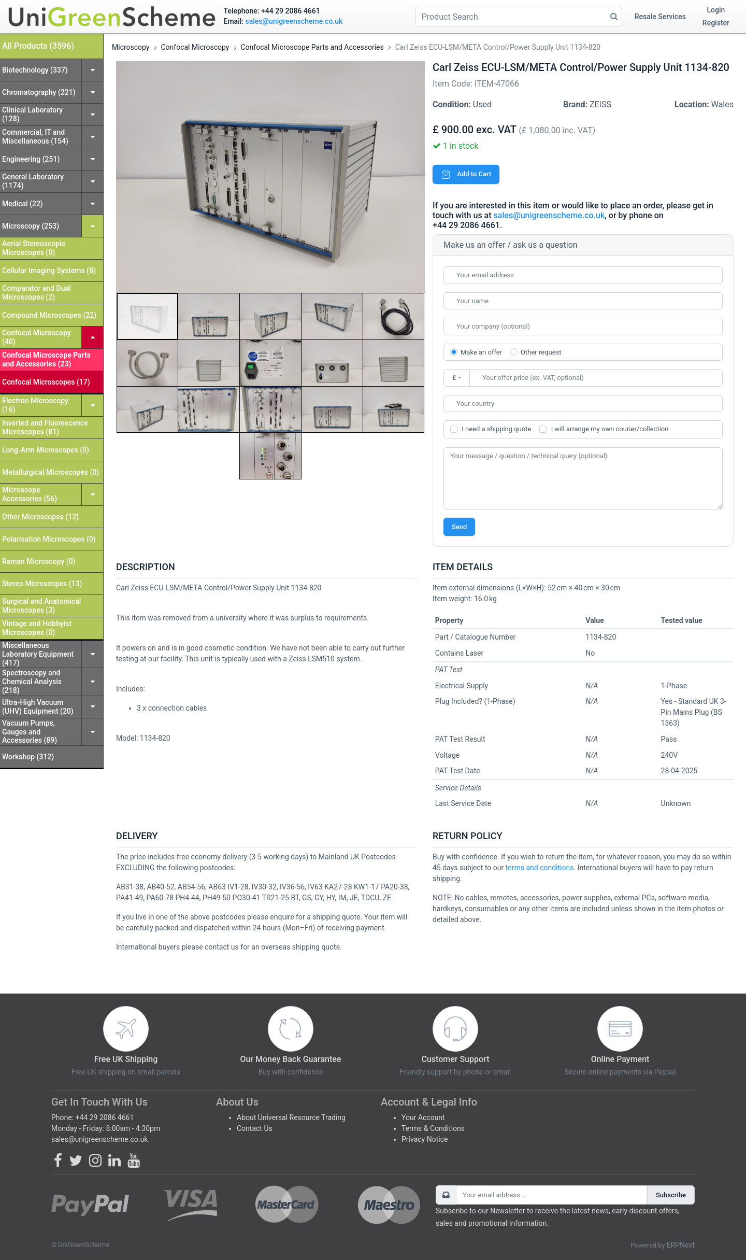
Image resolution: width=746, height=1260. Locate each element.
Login (716, 10)
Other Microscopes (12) (40, 517)
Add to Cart (466, 174)
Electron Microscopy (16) (35, 405)
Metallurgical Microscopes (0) (50, 472)
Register (715, 23)
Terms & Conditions (433, 1128)
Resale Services (660, 16)
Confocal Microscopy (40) (36, 337)
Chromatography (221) (39, 92)
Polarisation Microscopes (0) (49, 539)
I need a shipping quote (496, 429)
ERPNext (681, 1245)
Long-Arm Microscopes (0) (45, 450)
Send (459, 527)
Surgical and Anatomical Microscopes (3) (41, 605)
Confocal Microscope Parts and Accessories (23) (46, 359)
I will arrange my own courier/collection (610, 429)
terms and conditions (540, 867)
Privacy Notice (424, 1139)
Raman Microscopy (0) (39, 561)
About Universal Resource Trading (291, 1117)
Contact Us (254, 1128)
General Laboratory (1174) (33, 181)
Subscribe (671, 1195)
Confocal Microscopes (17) (46, 382)
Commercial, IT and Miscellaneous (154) (35, 136)
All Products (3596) (38, 46)
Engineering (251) (31, 159)
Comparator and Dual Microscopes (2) (36, 292)
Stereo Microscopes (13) (42, 583)
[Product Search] (518, 16)
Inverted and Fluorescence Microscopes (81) (45, 427)
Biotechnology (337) (35, 70)
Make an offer (481, 352)
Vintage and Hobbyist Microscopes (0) (36, 627)
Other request (541, 352)
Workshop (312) (28, 757)
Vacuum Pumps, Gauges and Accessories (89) (29, 732)
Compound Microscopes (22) (49, 315)
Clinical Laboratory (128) (32, 114)
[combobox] (583, 404)
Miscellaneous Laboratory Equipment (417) (38, 654)
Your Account (423, 1117)
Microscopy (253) (30, 226)
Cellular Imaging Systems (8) (49, 270)
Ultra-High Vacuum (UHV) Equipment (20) (38, 706)
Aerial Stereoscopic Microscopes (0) (33, 248)
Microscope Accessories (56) (29, 494)
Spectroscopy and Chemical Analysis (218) (32, 682)
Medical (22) (22, 204)
